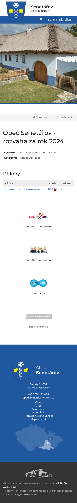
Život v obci (38, 409)
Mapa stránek (38, 419)
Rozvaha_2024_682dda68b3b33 (22, 189)
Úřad (38, 405)
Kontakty (38, 412)
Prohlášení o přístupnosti (38, 415)
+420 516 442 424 (38, 394)
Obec (38, 402)
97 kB (64, 189)
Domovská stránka (42, 117)
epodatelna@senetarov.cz (38, 397)
